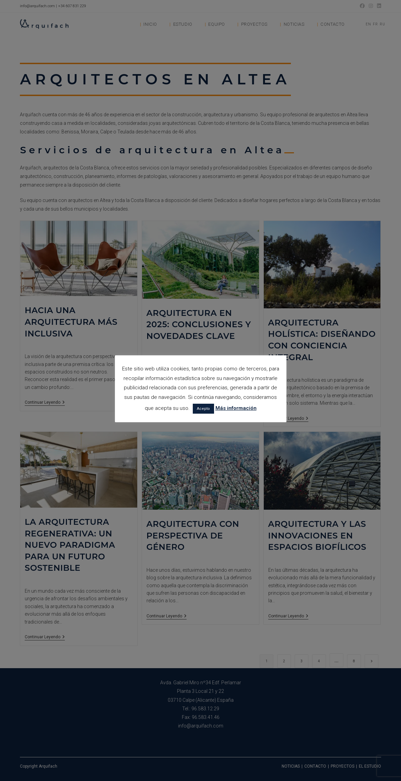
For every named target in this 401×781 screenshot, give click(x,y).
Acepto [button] (203, 408)
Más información (236, 408)
